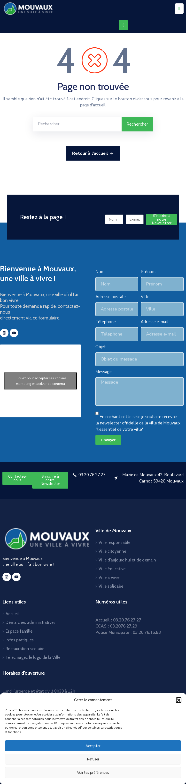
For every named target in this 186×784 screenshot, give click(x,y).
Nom (99, 272)
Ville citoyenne (112, 551)
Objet (100, 347)
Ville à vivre (109, 577)
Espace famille (19, 631)
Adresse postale (110, 297)
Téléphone (105, 322)
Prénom (148, 272)
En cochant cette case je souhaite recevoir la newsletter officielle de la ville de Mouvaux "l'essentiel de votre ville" (137, 423)
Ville (145, 297)
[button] (178, 700)
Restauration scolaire (25, 648)
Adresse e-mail (154, 322)
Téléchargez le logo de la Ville (33, 657)
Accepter (93, 745)
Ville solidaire (111, 586)
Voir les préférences (93, 772)
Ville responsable (114, 542)
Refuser (93, 759)
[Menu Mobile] (179, 8)
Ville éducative (112, 568)
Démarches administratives (30, 622)
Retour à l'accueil (93, 153)
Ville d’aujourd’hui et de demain (127, 560)
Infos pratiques (20, 640)
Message (103, 372)
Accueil (12, 613)
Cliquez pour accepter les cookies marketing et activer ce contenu (41, 381)
